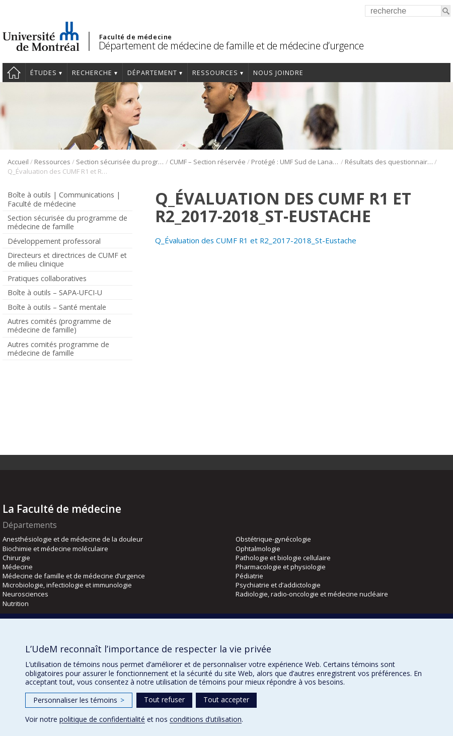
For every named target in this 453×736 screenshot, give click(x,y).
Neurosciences (25, 593)
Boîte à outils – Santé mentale (57, 307)
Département (152, 73)
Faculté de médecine (135, 36)
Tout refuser (164, 699)
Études (43, 73)
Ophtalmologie (258, 548)
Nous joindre (278, 73)
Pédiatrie (249, 575)
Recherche (92, 73)
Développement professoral (54, 241)
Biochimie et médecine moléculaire (55, 548)
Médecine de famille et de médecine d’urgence (74, 575)
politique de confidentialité (102, 719)
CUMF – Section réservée (208, 161)
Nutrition (16, 603)
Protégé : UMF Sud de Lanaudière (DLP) (295, 161)
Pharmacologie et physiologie (281, 566)
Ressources (215, 73)
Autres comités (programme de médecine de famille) (59, 325)
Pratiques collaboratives (47, 278)
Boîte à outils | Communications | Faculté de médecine (64, 199)
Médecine (18, 566)
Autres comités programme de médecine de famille (58, 349)
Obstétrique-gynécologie (273, 539)
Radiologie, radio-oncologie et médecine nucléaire (312, 593)
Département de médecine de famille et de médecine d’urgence (231, 45)
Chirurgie (16, 557)
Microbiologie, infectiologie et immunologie (67, 584)
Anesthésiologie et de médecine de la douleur (73, 539)
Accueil (14, 72)
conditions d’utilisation (206, 719)
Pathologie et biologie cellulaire (283, 557)
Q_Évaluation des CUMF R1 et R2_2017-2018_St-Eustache (255, 240)
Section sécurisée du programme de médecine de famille (120, 161)
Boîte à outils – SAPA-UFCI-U (55, 292)
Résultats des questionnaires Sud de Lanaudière (389, 161)
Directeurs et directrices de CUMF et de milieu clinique (67, 259)
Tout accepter (226, 699)
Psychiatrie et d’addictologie (278, 584)
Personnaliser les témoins (78, 700)
